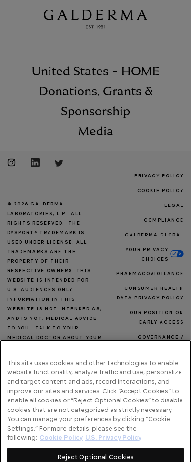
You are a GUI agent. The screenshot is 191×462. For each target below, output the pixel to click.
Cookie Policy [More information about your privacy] (61, 451)
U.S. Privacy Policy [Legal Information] (113, 451)
